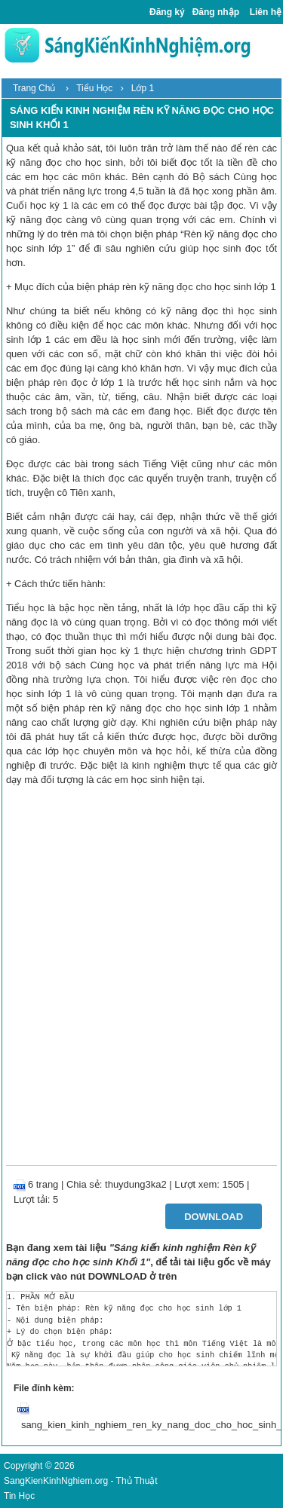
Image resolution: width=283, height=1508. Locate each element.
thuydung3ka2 (136, 1184)
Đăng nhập (215, 12)
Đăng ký (167, 12)
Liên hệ (265, 12)
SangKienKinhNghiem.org (56, 1481)
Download (213, 1216)
